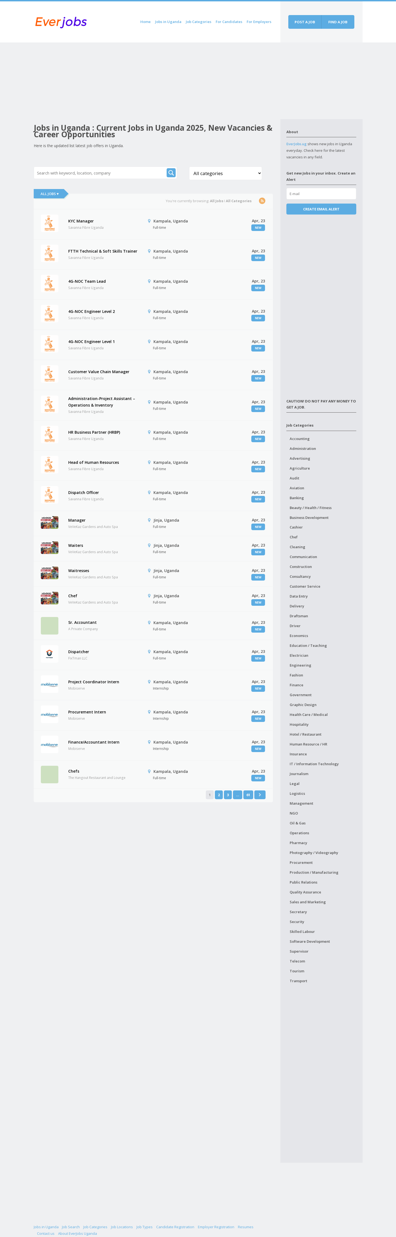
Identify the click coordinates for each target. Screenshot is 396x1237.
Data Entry (299, 596)
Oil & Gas (298, 823)
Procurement (301, 862)
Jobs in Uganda (168, 21)
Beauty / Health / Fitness (311, 507)
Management (301, 803)
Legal (295, 783)
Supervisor (299, 951)
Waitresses (78, 570)
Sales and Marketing (308, 901)
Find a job (337, 21)
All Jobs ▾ (50, 193)
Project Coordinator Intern (93, 681)
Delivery (297, 606)
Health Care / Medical (309, 714)
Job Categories (198, 21)
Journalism (299, 773)
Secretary (298, 911)
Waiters (75, 545)
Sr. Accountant (82, 622)
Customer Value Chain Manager (98, 371)
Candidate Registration (175, 1226)
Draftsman (299, 615)
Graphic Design (303, 704)
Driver (295, 625)
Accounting (300, 438)
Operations (299, 832)
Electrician (299, 655)
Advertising (300, 458)
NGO (294, 813)
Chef (72, 595)
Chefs (73, 771)
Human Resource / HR (308, 744)
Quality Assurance (305, 892)
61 (248, 794)
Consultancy (300, 576)
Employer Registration (216, 1226)
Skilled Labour (302, 931)
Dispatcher (78, 651)
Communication (303, 556)
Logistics (297, 793)
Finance (296, 684)
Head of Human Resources (93, 462)
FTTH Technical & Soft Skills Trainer (102, 251)
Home (145, 21)
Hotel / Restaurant (305, 734)
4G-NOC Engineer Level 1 (91, 341)
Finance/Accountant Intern (93, 742)
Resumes (245, 1226)
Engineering (300, 665)
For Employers (259, 21)
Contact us (46, 1233)
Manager (77, 520)
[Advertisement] (157, 80)
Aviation (297, 487)
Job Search (71, 1226)
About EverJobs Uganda (77, 1233)
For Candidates (229, 21)
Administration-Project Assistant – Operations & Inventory (101, 402)
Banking (297, 497)
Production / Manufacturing (314, 872)
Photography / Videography (314, 852)
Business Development (309, 517)
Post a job (305, 21)
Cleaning (297, 546)
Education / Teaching (308, 645)
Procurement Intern (87, 712)
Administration (303, 448)
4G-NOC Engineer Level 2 (91, 311)
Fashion (296, 675)
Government (301, 694)
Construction (301, 566)
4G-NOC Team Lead (87, 281)
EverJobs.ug (296, 143)
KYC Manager (81, 221)
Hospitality (299, 724)
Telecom (297, 961)
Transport (298, 980)
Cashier (296, 527)
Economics (299, 635)
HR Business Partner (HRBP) (94, 432)
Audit (294, 478)
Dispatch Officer (83, 492)
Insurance (298, 754)
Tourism (297, 971)
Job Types (144, 1226)
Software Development (310, 941)
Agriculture (300, 468)
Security (297, 921)
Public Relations (303, 882)
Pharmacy (298, 842)
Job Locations (122, 1226)
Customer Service (305, 586)
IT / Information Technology (314, 763)
